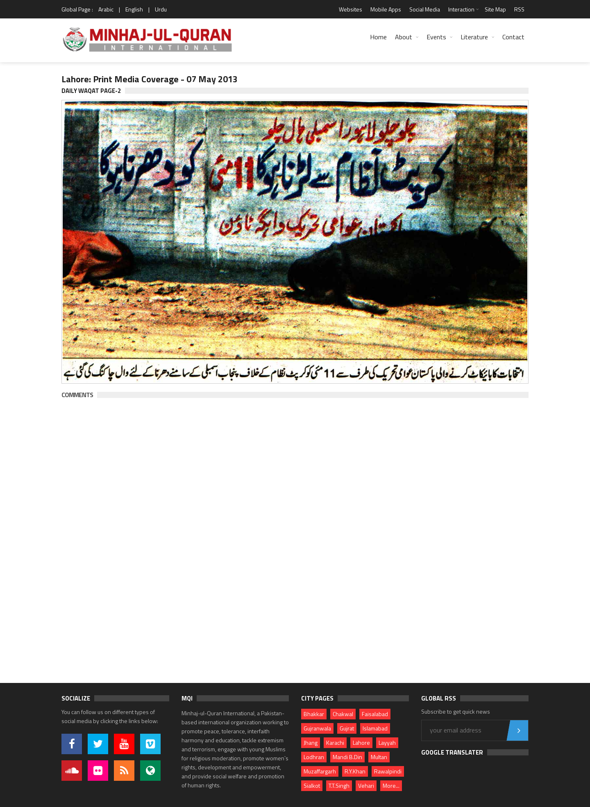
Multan (379, 757)
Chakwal (343, 714)
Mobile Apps (385, 9)
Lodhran (314, 757)
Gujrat (347, 728)
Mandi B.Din (347, 757)
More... (391, 785)
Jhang (311, 742)
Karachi (335, 742)
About (403, 37)
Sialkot (312, 785)
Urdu (161, 9)
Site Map (495, 9)
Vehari (366, 785)
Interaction (461, 9)
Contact (513, 37)
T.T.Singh (339, 785)
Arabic (105, 9)
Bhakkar (314, 714)
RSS (519, 9)
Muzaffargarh (320, 771)
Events (436, 37)
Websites (350, 9)
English (134, 9)
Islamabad (375, 728)
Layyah (387, 742)
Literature (474, 37)
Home (378, 37)
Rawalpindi (388, 771)
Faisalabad (375, 714)
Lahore (361, 742)
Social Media (424, 9)
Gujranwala (317, 728)
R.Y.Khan (355, 771)
